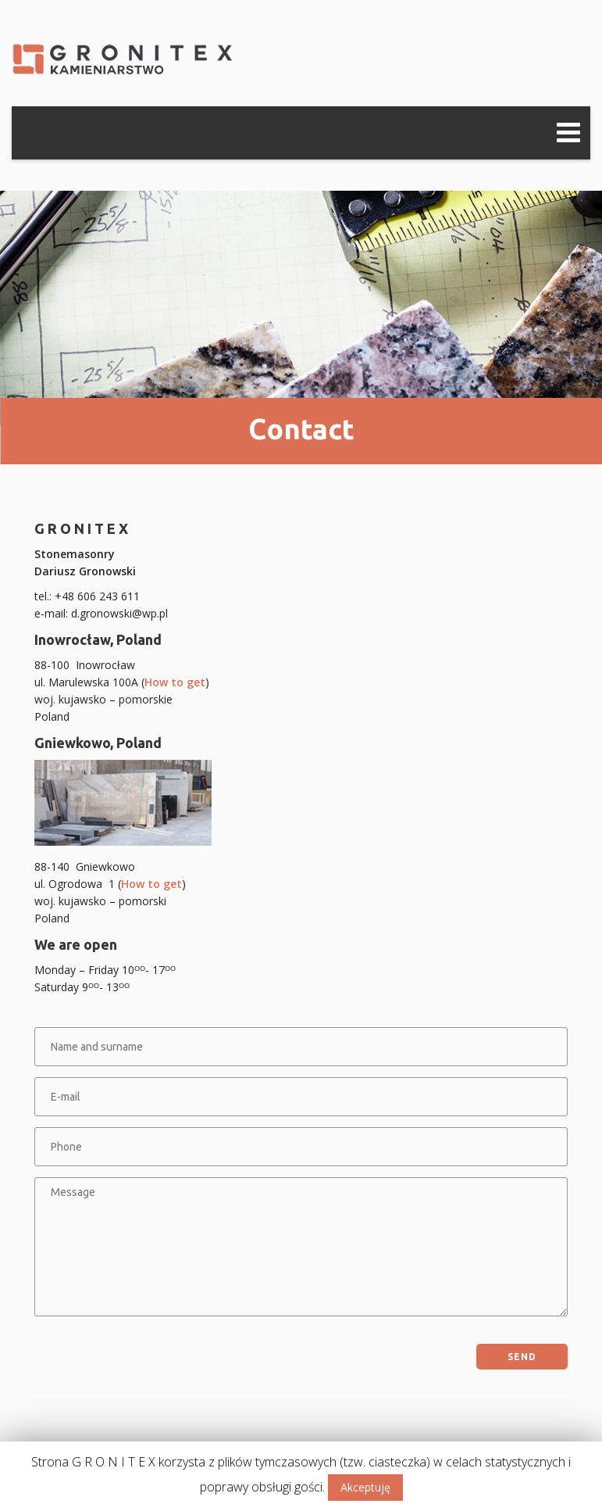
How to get (174, 682)
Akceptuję (365, 1487)
